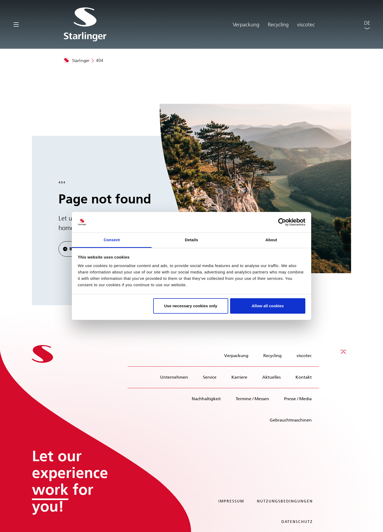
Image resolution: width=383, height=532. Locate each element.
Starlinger (80, 60)
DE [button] (367, 23)
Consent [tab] (112, 240)
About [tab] (271, 240)
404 (99, 60)
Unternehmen (174, 377)
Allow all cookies (268, 306)
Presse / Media (298, 398)
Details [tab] (191, 240)
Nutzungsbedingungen (285, 501)
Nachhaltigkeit (206, 398)
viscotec (306, 24)
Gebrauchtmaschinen (291, 420)
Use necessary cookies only (190, 306)
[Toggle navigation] (16, 24)
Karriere (239, 377)
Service (210, 377)
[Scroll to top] (343, 351)
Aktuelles (271, 377)
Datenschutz (297, 521)
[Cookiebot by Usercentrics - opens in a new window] (282, 222)
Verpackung (246, 24)
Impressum (231, 501)
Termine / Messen (252, 398)
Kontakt (303, 377)
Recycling (278, 24)
